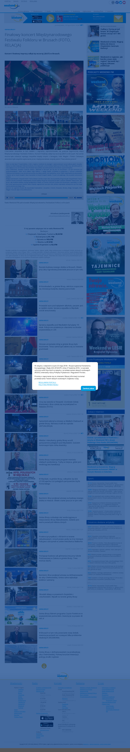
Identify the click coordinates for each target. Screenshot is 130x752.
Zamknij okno (88, 388)
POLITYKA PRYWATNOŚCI (48, 385)
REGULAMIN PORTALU (47, 382)
